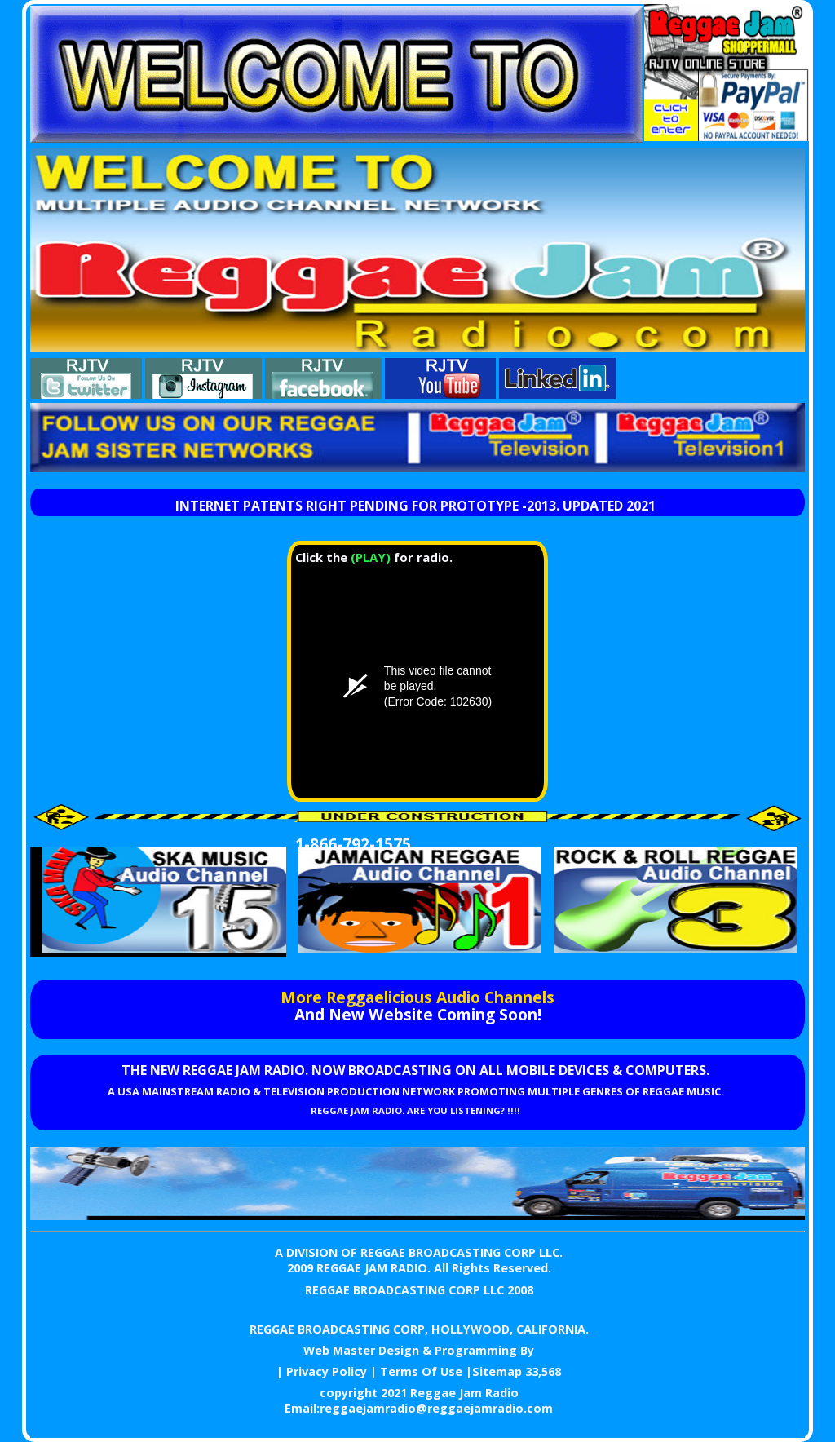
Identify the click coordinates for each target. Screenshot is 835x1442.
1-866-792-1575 (353, 844)
